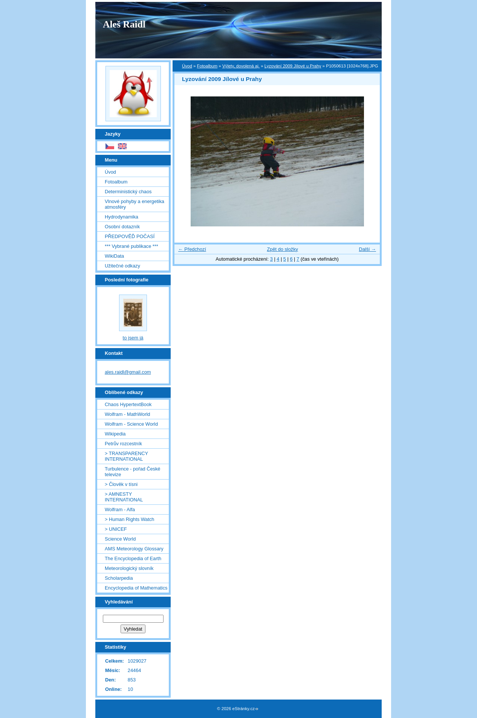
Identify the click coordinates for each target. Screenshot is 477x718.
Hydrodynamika (121, 217)
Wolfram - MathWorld (127, 414)
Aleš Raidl (124, 24)
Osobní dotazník (122, 226)
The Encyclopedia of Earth (133, 558)
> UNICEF (116, 529)
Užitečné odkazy (122, 266)
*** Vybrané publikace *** (131, 246)
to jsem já (133, 338)
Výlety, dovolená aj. (241, 66)
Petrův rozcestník (123, 443)
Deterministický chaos (128, 191)
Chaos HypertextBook (128, 404)
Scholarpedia (119, 578)
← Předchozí (192, 249)
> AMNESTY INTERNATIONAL (124, 497)
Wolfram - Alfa (120, 509)
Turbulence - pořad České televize (132, 471)
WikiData (114, 256)
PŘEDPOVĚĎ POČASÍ (129, 236)
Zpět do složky (282, 249)
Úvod (187, 66)
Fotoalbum (207, 66)
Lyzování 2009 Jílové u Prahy (292, 66)
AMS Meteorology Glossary (134, 548)
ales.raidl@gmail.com (128, 372)
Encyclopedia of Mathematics (136, 588)
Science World (120, 539)
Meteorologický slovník (129, 568)
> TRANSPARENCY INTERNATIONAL (126, 456)
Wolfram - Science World (131, 424)
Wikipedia (115, 434)
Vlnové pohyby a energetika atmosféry (134, 204)
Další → (367, 249)
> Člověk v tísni (121, 484)
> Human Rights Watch (129, 519)
